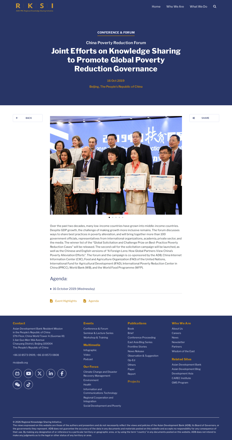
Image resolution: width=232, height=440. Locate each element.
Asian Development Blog (186, 369)
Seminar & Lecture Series (98, 333)
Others (132, 364)
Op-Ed (131, 360)
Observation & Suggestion (143, 355)
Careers (176, 333)
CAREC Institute (181, 378)
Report (132, 373)
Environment (91, 380)
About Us (177, 328)
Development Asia (182, 373)
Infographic (90, 350)
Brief (130, 333)
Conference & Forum (95, 328)
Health (87, 384)
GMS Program (180, 382)
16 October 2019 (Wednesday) (74, 289)
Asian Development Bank (186, 364)
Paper (131, 369)
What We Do (198, 6)
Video (86, 354)
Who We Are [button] (175, 6)
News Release (136, 351)
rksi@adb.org (20, 362)
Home (156, 6)
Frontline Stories (137, 346)
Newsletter (178, 342)
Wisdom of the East (183, 351)
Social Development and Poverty (102, 405)
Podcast (88, 359)
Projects (134, 381)
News (175, 337)
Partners (177, 346)
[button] (109, 217)
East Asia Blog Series (140, 342)
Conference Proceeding (142, 337)
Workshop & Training (95, 337)
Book (131, 328)
